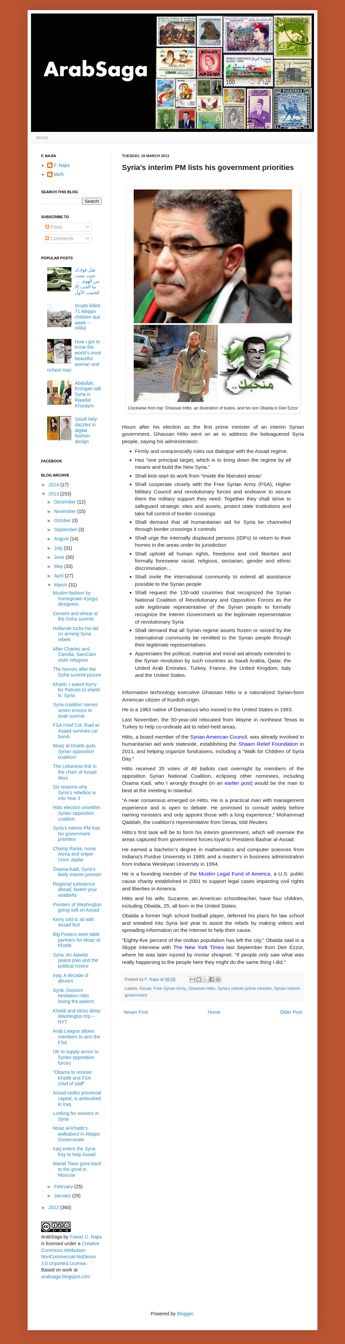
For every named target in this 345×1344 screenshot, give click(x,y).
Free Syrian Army (169, 988)
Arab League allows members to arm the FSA (76, 1036)
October (63, 520)
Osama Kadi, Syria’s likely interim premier (77, 872)
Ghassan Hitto (201, 988)
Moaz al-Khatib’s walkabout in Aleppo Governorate (76, 1133)
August (62, 538)
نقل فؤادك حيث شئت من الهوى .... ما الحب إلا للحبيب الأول (87, 281)
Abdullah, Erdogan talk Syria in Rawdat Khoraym (88, 394)
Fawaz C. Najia (86, 1236)
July (59, 548)
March (61, 585)
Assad (145, 988)
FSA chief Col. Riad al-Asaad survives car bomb (76, 730)
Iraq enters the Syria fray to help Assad (74, 1151)
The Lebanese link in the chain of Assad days (74, 772)
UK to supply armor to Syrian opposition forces (75, 1057)
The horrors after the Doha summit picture (77, 672)
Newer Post (136, 1012)
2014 (54, 484)
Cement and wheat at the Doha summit (75, 616)
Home (42, 137)
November (65, 511)
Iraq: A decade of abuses (70, 978)
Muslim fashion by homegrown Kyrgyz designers (75, 598)
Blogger (185, 1313)
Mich (59, 174)
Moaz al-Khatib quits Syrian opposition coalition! (74, 751)
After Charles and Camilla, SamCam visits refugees (74, 654)
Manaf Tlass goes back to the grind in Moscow (77, 1169)
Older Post (291, 1012)
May (59, 566)
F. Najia (152, 979)
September (66, 529)
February (64, 1186)
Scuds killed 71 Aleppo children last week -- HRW (87, 317)
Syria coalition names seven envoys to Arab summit (75, 710)
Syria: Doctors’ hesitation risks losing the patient (73, 996)
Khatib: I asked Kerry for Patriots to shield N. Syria (76, 690)
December (65, 502)
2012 (54, 1207)
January (63, 1195)
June (59, 557)
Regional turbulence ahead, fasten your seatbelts (75, 889)
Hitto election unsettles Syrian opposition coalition (76, 813)
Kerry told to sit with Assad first (73, 922)
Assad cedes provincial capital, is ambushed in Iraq (77, 1098)
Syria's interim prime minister (245, 988)
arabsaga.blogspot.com (65, 1276)
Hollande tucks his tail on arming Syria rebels (75, 634)
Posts (53, 227)
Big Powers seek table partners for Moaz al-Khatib (77, 940)
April (59, 575)
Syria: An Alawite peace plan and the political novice (75, 960)
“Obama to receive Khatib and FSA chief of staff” (72, 1077)
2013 (54, 493)
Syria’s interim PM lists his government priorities (76, 833)
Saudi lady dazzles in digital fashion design (86, 430)
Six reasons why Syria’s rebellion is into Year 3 (74, 792)
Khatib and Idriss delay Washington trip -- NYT (77, 1016)
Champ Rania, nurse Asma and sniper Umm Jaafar (74, 854)
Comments (59, 238)
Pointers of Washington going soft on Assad (77, 907)
